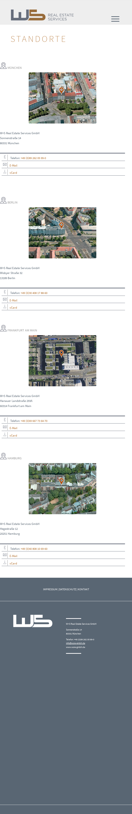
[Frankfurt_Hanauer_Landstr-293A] (62, 360)
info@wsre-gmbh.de (75, 643)
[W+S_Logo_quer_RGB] (44, 15)
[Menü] (115, 19)
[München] (62, 97)
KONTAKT (83, 589)
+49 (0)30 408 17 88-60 (34, 293)
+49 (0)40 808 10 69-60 (34, 549)
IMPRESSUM (50, 589)
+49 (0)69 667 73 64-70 (34, 421)
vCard (13, 173)
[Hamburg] (62, 488)
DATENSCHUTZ (67, 589)
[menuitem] (115, 19)
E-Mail (13, 165)
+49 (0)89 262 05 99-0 (33, 158)
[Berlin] (62, 232)
